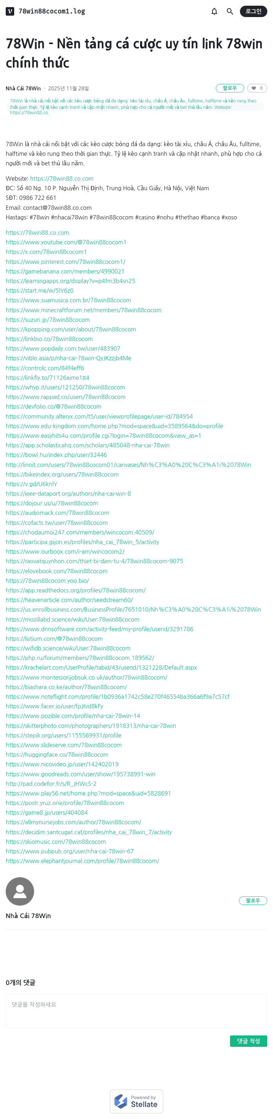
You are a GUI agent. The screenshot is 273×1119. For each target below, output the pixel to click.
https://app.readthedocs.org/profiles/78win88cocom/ (75, 590)
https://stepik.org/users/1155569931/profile (63, 735)
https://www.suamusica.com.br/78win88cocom (68, 300)
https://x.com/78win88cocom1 (46, 252)
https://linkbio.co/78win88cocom (49, 339)
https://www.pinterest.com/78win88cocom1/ (65, 262)
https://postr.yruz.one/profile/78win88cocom (65, 803)
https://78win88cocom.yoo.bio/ (47, 581)
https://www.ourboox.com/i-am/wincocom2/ (65, 551)
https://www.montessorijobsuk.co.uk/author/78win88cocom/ (86, 677)
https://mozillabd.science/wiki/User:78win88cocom (72, 619)
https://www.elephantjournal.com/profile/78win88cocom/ (82, 861)
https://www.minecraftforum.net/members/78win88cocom (83, 310)
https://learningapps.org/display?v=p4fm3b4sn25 (70, 281)
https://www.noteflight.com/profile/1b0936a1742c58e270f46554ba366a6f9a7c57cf (118, 696)
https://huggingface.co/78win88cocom (57, 754)
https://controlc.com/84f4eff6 (45, 368)
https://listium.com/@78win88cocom (54, 638)
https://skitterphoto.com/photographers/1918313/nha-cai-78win (91, 726)
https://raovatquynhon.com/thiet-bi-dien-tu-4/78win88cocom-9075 (94, 561)
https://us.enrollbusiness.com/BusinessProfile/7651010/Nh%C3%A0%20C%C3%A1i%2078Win (133, 609)
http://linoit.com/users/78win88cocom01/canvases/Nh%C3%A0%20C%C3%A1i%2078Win (128, 465)
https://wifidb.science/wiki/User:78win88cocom (68, 648)
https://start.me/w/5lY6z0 (40, 290)
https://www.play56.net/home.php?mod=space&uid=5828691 (88, 793)
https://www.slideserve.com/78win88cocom (64, 745)
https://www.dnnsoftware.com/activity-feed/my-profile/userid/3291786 (99, 629)
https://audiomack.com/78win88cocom (57, 513)
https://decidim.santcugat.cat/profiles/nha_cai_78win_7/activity (89, 832)
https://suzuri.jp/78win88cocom (48, 320)
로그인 (254, 11)
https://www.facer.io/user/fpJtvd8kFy (54, 706)
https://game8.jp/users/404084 (47, 812)
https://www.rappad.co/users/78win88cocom (65, 397)
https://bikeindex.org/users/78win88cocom (62, 474)
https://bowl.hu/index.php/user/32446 (56, 455)
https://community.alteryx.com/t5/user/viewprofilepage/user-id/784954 (99, 416)
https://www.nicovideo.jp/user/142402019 (62, 764)
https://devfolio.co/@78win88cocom (53, 406)
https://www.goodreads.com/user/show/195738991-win (80, 774)
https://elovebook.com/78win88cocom (57, 571)
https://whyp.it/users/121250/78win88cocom (65, 387)
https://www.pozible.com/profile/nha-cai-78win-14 (73, 716)
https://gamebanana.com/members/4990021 (65, 271)
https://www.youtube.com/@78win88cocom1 (66, 242)
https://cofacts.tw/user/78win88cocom (57, 523)
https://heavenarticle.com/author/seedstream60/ (69, 600)
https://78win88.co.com (61, 178)
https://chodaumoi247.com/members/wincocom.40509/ (80, 532)
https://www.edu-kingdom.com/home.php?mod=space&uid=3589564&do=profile (114, 426)
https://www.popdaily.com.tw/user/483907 (63, 348)
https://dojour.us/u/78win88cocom (52, 503)
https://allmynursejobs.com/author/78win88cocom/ (73, 822)
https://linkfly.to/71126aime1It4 (47, 377)
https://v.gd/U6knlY (31, 484)
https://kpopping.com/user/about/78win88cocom (71, 329)
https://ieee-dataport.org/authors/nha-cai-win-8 (68, 493)
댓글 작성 (248, 1041)
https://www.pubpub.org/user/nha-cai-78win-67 (70, 851)
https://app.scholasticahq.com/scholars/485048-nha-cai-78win (88, 445)
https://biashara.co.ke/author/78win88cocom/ (66, 687)
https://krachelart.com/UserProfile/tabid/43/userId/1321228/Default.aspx (101, 667)
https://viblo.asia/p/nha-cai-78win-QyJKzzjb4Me (68, 358)
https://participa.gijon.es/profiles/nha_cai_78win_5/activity (82, 542)
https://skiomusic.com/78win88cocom (56, 841)
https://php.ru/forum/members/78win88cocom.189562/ (80, 658)
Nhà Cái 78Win (23, 88)
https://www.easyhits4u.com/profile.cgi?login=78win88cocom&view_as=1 (104, 435)
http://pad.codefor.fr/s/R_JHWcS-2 (51, 784)
